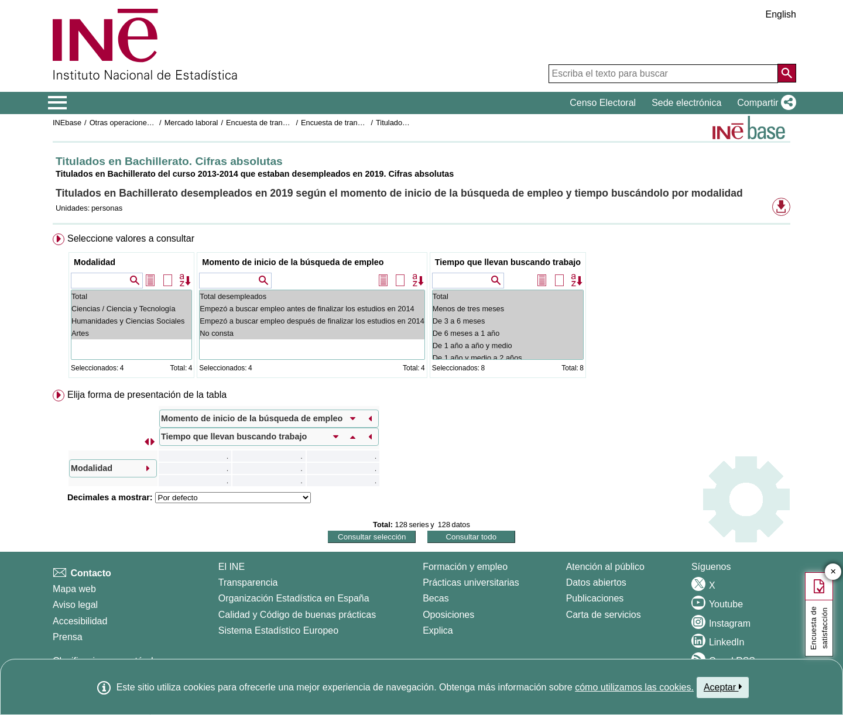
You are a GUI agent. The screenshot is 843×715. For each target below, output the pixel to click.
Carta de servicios (603, 615)
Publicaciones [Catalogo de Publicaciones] (595, 598)
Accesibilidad (80, 621)
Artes (131, 333)
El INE (231, 567)
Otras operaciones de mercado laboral (153, 122)
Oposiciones (448, 615)
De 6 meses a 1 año (508, 333)
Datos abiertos (596, 582)
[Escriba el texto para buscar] (663, 73)
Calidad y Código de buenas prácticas (297, 615)
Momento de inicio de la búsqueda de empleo (292, 262)
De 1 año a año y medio (508, 345)
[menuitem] (421, 308)
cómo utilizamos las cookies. (634, 687)
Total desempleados (312, 296)
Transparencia (248, 582)
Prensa (68, 637)
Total (131, 296)
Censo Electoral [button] (603, 103)
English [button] (781, 14)
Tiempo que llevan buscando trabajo (508, 262)
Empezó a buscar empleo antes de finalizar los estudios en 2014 (312, 308)
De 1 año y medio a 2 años (508, 358)
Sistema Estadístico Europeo (278, 630)
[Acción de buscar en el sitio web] (786, 73)
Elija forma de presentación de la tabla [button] (147, 395)
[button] (764, 103)
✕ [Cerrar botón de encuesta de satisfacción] (833, 572)
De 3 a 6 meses (508, 321)
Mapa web (74, 589)
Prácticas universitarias (471, 582)
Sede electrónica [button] (686, 103)
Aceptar (723, 687)
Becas (435, 598)
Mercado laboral (191, 122)
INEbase (67, 122)
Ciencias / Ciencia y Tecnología (131, 308)
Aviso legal (75, 605)
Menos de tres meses (508, 308)
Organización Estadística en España (293, 598)
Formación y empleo (465, 567)
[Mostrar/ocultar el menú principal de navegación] (57, 103)
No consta (312, 333)
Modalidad (94, 262)
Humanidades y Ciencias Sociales (131, 321)
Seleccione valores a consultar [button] (130, 238)
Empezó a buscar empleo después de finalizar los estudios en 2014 (312, 321)
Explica (438, 630)
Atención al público (605, 567)
